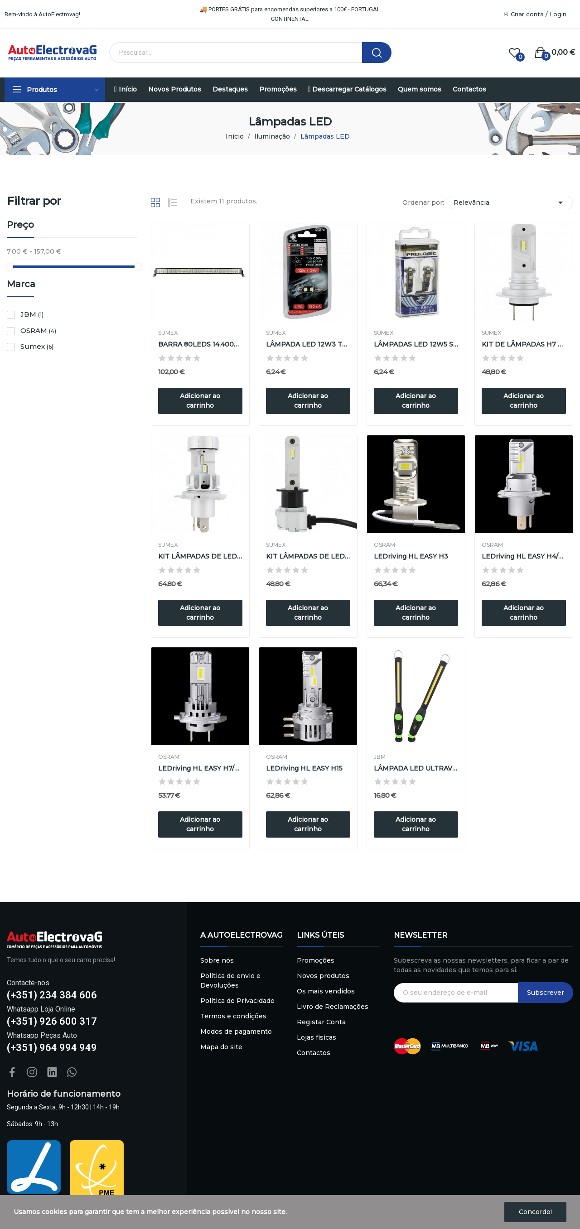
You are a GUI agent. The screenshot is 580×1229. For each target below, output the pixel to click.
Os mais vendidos (326, 991)
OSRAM (38, 330)
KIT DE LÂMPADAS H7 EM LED (524, 344)
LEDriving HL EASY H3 (411, 556)
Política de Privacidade (237, 1001)
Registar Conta (321, 1022)
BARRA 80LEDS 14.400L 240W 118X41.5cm (200, 344)
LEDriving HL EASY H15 (304, 768)
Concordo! (535, 1212)
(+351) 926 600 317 (52, 1021)
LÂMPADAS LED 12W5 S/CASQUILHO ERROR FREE (416, 344)
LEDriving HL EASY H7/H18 (200, 768)
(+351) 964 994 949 (52, 1047)
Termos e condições (233, 1016)
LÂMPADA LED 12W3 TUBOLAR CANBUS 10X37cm (308, 344)
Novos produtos (323, 976)
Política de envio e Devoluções (230, 980)
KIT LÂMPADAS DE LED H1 (308, 556)
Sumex (36, 346)
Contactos (313, 1053)
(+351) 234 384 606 (52, 995)
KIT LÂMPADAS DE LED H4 (200, 556)
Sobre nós (217, 960)
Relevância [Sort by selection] (510, 202)
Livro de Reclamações (332, 1006)
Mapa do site (221, 1047)
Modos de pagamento (236, 1031)
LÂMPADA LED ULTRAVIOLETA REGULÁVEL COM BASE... (416, 768)
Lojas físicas (316, 1037)
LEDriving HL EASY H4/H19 (524, 556)
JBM (32, 314)
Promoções (315, 960)
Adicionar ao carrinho (200, 401)
